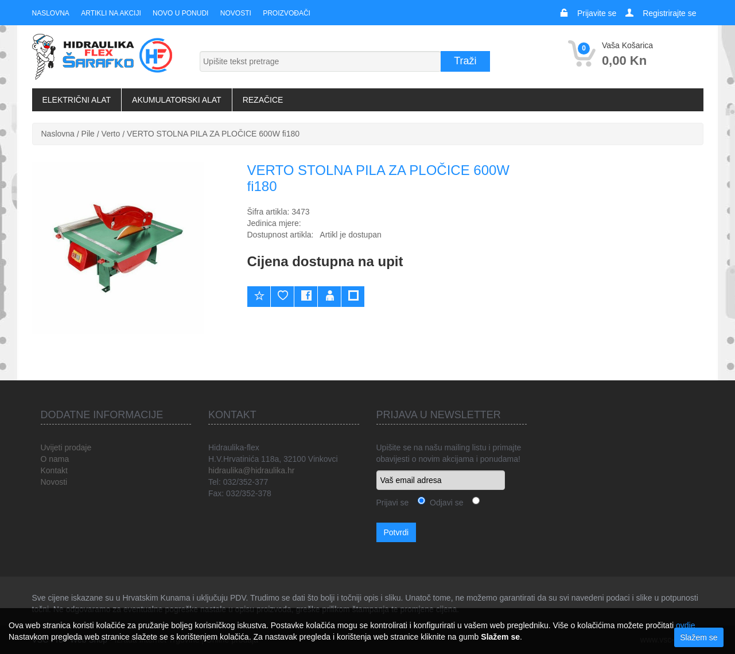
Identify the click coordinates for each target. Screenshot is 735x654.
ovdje (685, 625)
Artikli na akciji (111, 13)
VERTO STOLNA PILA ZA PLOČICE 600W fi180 (213, 133)
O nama (55, 459)
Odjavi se (444, 502)
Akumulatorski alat (176, 99)
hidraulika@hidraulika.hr (251, 470)
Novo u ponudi (180, 13)
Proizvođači (286, 13)
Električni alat (76, 99)
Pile (88, 133)
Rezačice (263, 99)
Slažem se (698, 637)
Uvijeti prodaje (66, 447)
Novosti (235, 13)
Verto (111, 133)
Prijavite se (596, 13)
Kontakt (54, 470)
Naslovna (50, 13)
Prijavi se (392, 502)
